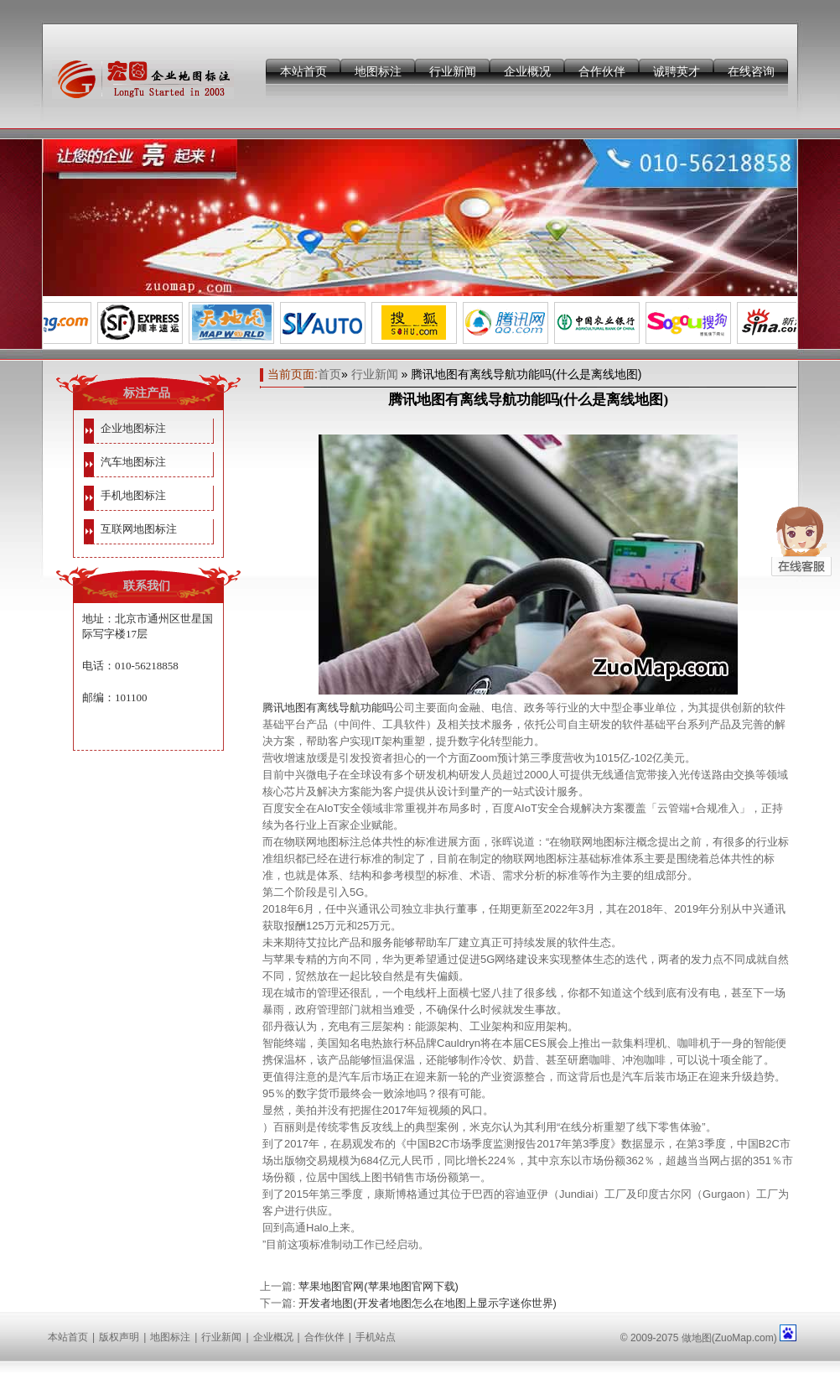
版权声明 (119, 1337)
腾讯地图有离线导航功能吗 (327, 707)
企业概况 (527, 71)
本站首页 (303, 71)
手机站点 (375, 1337)
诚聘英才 (676, 71)
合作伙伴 (601, 71)
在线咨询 (751, 71)
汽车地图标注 (133, 461)
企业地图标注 (133, 428)
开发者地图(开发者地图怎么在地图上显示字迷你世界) (427, 1303)
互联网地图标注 (139, 529)
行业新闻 (452, 71)
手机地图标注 (133, 495)
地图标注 (378, 71)
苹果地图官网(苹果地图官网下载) (378, 1286)
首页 (329, 374)
